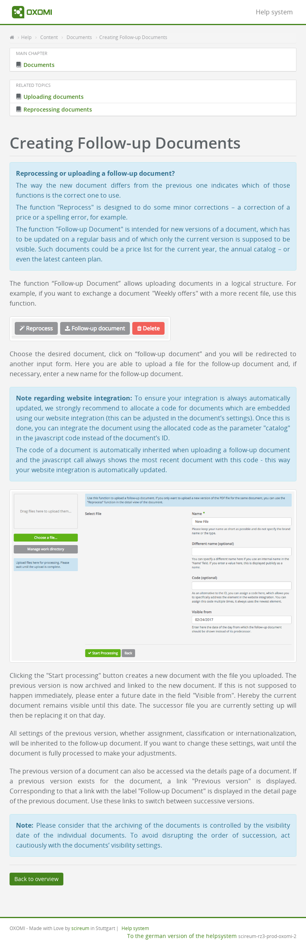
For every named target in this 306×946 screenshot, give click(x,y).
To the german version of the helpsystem (182, 936)
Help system (274, 12)
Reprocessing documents (54, 109)
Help (26, 37)
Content (49, 37)
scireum (80, 928)
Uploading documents (50, 96)
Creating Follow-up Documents (133, 37)
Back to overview (36, 879)
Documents (79, 37)
